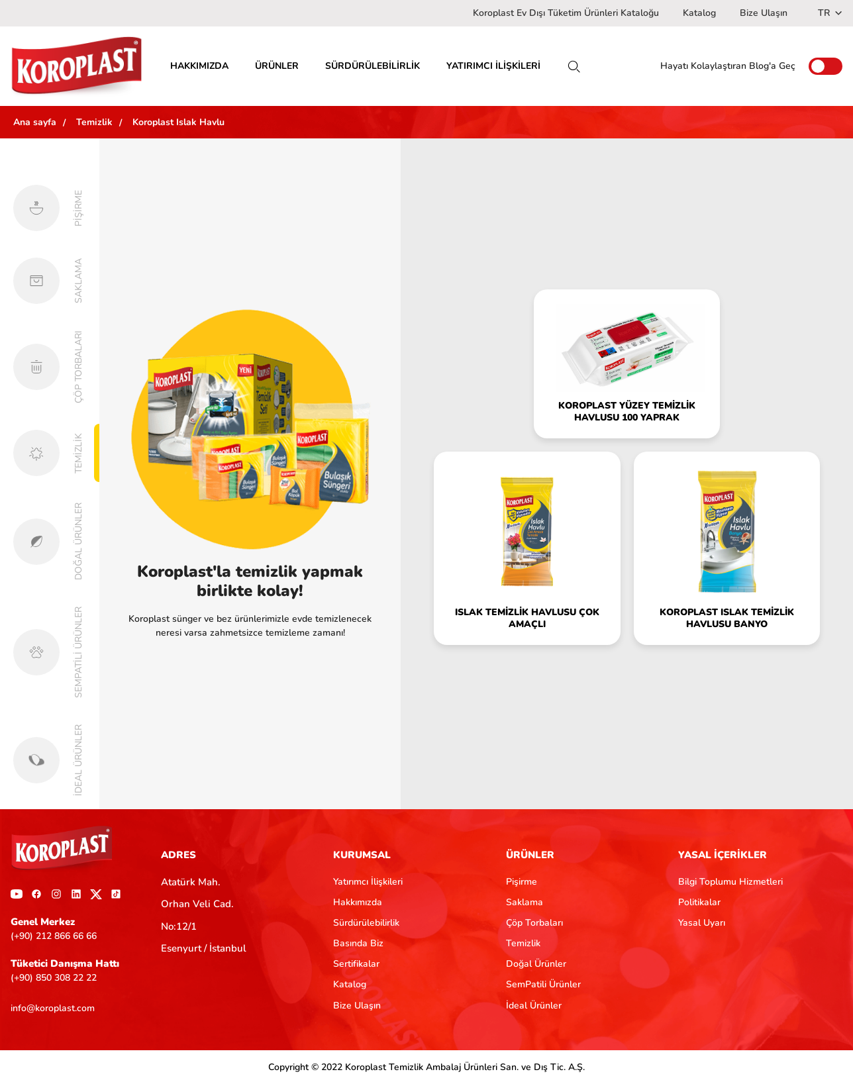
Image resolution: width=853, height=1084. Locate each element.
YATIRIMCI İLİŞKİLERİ (493, 66)
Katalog (699, 13)
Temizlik (523, 943)
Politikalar (699, 902)
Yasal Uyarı (701, 922)
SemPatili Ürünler (543, 984)
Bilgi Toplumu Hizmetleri (730, 881)
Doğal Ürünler (536, 964)
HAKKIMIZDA (199, 66)
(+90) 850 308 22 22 (54, 977)
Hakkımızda (357, 902)
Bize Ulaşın (763, 13)
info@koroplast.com (53, 1008)
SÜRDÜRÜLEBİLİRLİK (372, 66)
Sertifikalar (356, 964)
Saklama (524, 902)
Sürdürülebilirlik (366, 922)
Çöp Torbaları (534, 922)
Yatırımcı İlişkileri (368, 881)
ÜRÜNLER (277, 66)
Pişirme (521, 881)
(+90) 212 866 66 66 (54, 936)
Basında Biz (358, 943)
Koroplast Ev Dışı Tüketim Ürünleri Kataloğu (566, 13)
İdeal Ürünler (534, 1005)
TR (830, 13)
